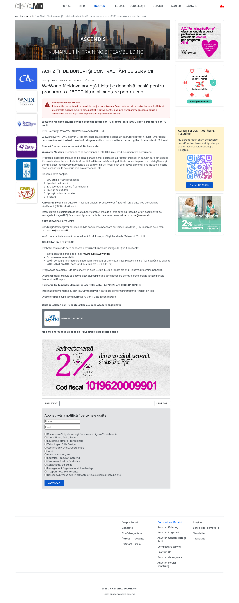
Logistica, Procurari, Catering (63, 458)
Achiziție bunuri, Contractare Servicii (61, 80)
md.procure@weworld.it (137, 215)
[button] (68, 6)
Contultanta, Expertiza (59, 464)
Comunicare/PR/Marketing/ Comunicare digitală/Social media (82, 434)
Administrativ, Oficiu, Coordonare (65, 447)
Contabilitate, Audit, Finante (62, 437)
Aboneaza (54, 482)
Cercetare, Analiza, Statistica (63, 461)
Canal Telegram (199, 185)
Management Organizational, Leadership (70, 468)
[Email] (62, 427)
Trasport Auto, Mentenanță (62, 471)
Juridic (50, 451)
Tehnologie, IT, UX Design (61, 444)
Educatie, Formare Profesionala (65, 440)
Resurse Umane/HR (58, 454)
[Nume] (62, 421)
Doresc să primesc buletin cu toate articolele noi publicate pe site (84, 475)
